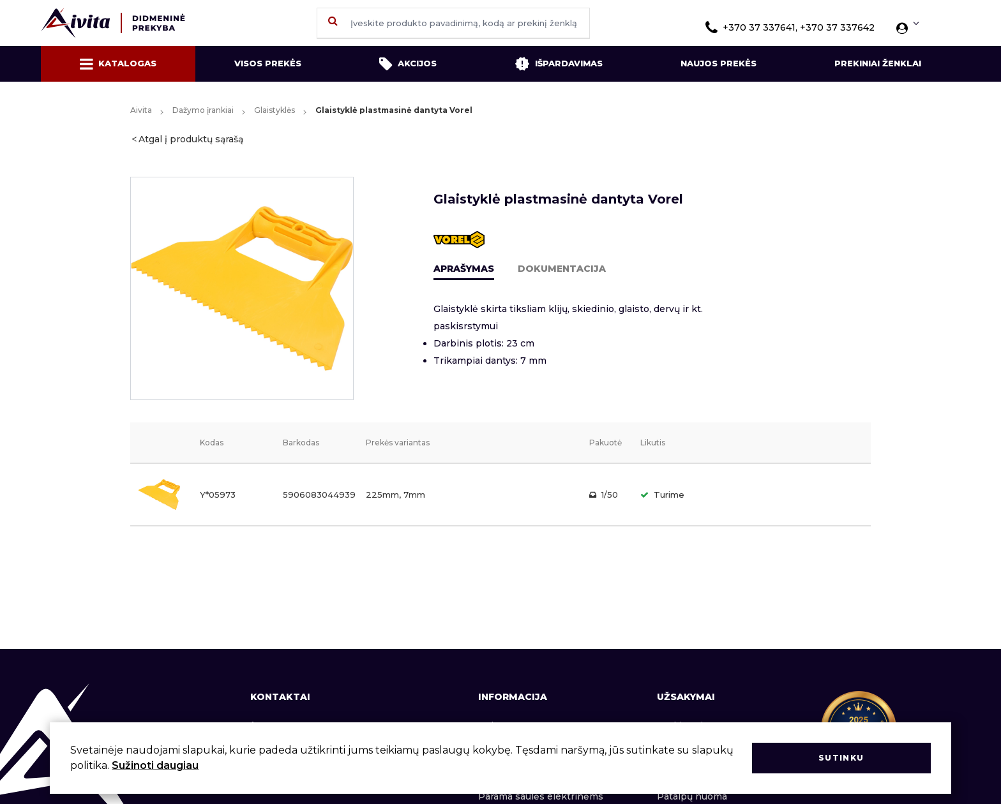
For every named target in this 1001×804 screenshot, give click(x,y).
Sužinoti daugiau (155, 765)
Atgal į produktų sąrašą (191, 139)
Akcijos (408, 63)
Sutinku (841, 758)
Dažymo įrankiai (203, 110)
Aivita (141, 110)
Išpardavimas (559, 63)
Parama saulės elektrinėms (540, 796)
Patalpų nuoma (692, 796)
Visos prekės (267, 63)
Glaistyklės (274, 110)
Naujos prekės (718, 63)
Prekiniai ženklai (877, 63)
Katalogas (118, 63)
